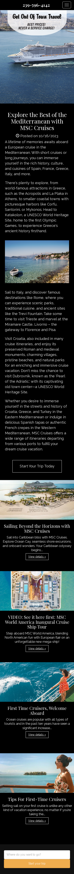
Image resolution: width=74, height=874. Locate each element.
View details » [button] (37, 556)
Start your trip (37, 863)
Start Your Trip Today (37, 466)
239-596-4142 (36, 5)
